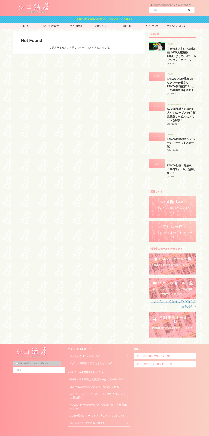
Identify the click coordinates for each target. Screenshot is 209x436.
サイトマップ (152, 25)
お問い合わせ (101, 25)
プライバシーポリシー (177, 25)
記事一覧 (127, 25)
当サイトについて (51, 25)
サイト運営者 (76, 25)
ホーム (25, 25)
